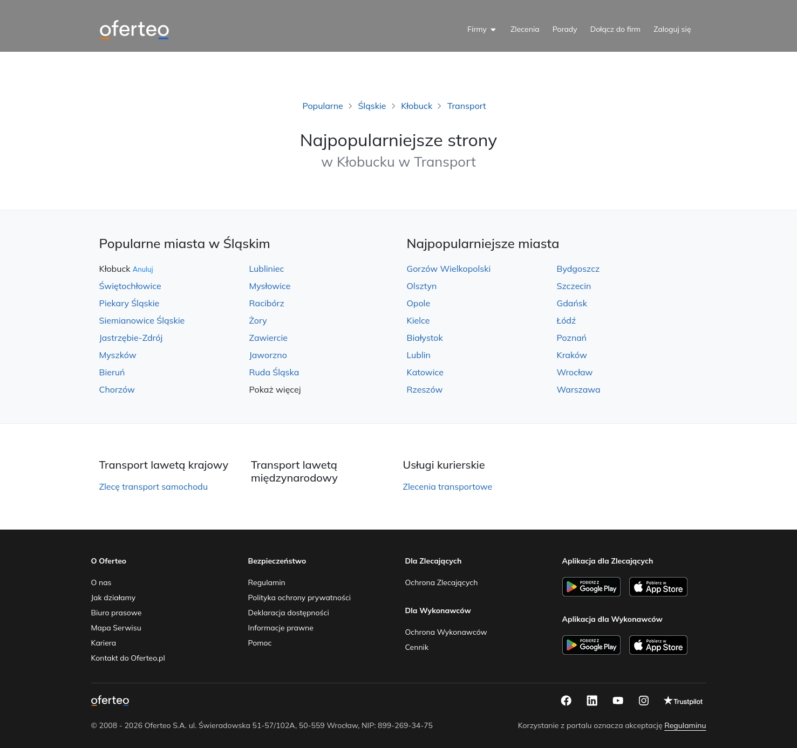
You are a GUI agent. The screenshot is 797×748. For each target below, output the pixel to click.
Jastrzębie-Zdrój (131, 337)
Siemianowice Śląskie (142, 320)
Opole (419, 303)
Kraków (572, 354)
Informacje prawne (281, 628)
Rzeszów (425, 389)
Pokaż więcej (275, 389)
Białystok (425, 337)
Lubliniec (266, 268)
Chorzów (117, 389)
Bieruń (112, 372)
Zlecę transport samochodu (153, 486)
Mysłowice (270, 285)
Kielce (418, 320)
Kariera (104, 643)
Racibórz (266, 303)
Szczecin (574, 285)
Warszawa (579, 389)
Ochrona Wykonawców (446, 632)
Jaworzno (268, 354)
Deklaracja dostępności (288, 612)
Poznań (572, 337)
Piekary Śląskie (129, 303)
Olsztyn (422, 285)
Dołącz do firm (615, 29)
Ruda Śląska (274, 372)
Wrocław (575, 372)
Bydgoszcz (578, 268)
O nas (101, 582)
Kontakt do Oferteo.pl (128, 658)
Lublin (419, 354)
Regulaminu (685, 725)
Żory (258, 320)
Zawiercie (268, 337)
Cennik (417, 647)
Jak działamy (113, 597)
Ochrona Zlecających (441, 582)
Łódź (566, 320)
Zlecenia (525, 29)
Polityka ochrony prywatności (299, 597)
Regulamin (266, 582)
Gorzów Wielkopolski (449, 268)
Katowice (425, 372)
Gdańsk (572, 303)
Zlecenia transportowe (448, 486)
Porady (565, 29)
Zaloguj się (672, 29)
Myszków (118, 354)
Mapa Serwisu (116, 628)
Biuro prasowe (116, 612)
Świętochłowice (130, 285)
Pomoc (260, 643)
